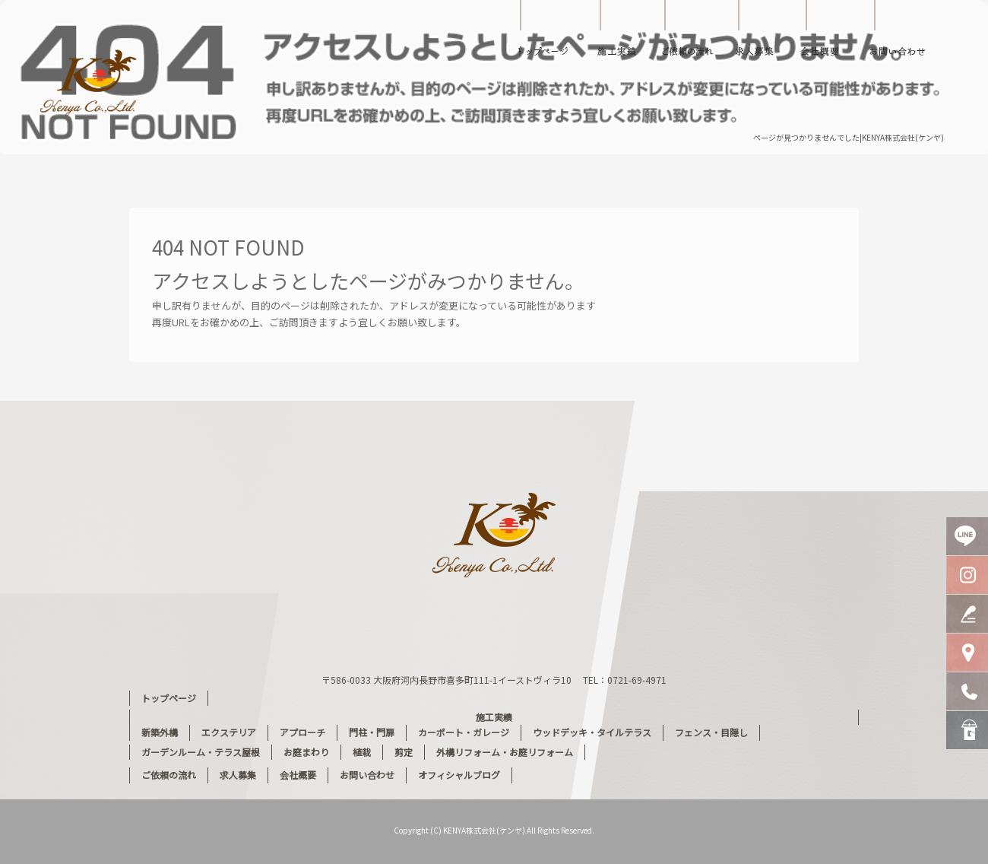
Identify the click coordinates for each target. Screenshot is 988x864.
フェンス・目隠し (711, 732)
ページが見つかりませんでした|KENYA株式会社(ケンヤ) (848, 137)
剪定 (403, 751)
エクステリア (228, 732)
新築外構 (159, 732)
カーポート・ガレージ (463, 732)
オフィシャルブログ (459, 774)
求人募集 (756, 34)
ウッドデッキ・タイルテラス (592, 732)
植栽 (362, 751)
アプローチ (302, 732)
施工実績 (623, 34)
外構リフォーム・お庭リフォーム (504, 751)
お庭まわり (306, 751)
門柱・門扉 (371, 732)
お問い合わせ (908, 34)
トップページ (543, 34)
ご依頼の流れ (691, 34)
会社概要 (828, 34)
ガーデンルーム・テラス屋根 (200, 751)
